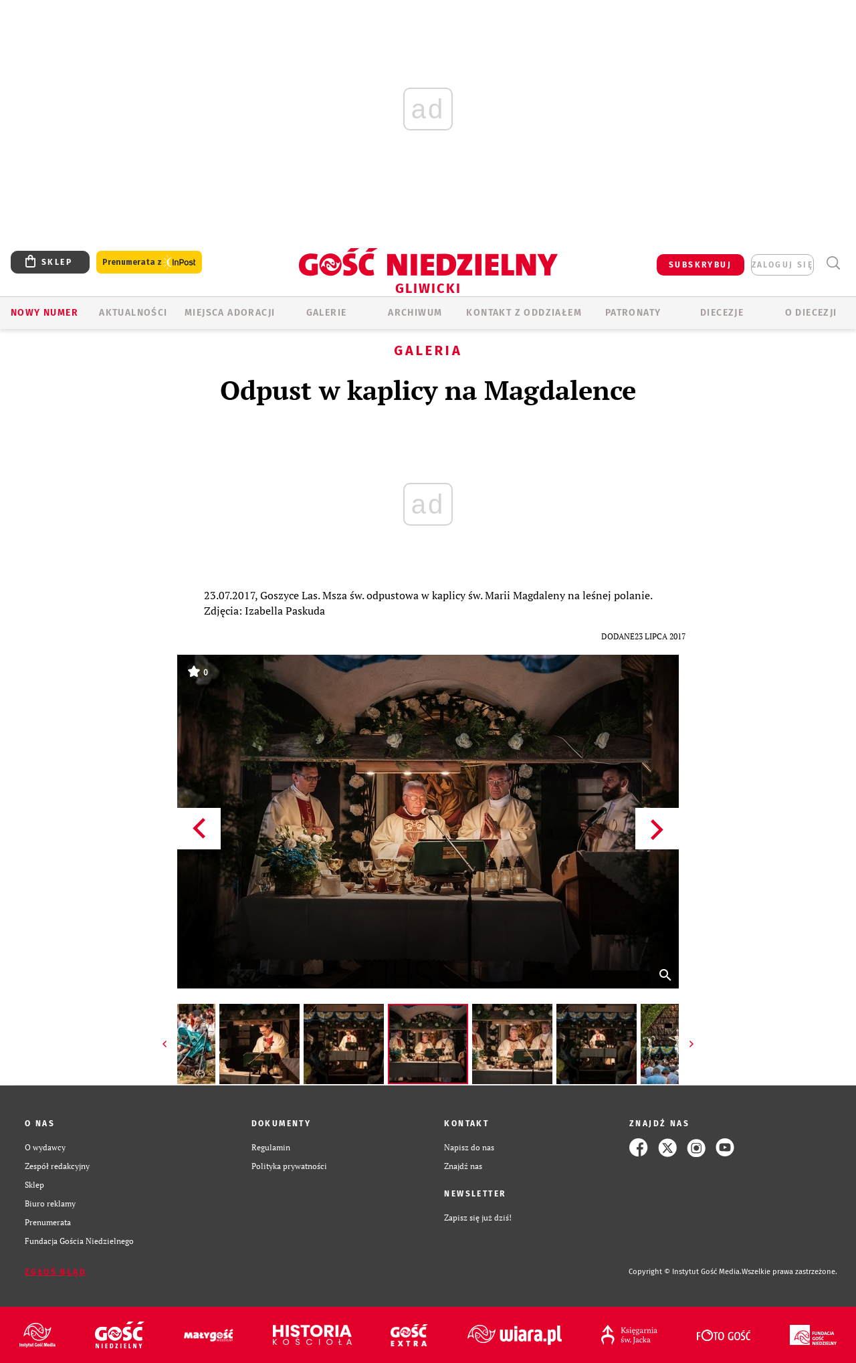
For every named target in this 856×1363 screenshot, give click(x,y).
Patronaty (633, 312)
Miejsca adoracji (230, 312)
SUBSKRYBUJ (700, 265)
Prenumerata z (149, 262)
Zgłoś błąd (55, 1272)
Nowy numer (44, 312)
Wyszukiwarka (833, 263)
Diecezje (722, 312)
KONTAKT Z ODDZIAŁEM (524, 312)
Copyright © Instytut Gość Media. (685, 1271)
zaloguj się (782, 265)
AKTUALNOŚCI (133, 312)
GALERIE (326, 312)
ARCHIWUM (415, 312)
